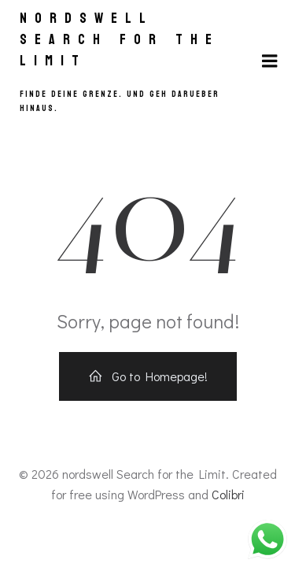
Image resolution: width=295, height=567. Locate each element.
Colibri (228, 494)
